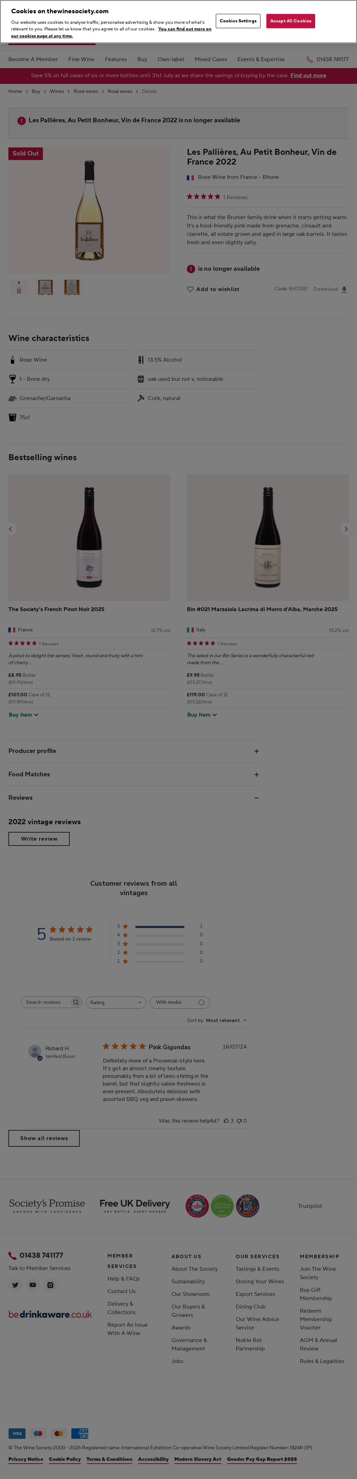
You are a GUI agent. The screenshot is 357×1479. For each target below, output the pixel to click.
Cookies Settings (238, 20)
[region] (178, 21)
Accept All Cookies (290, 20)
